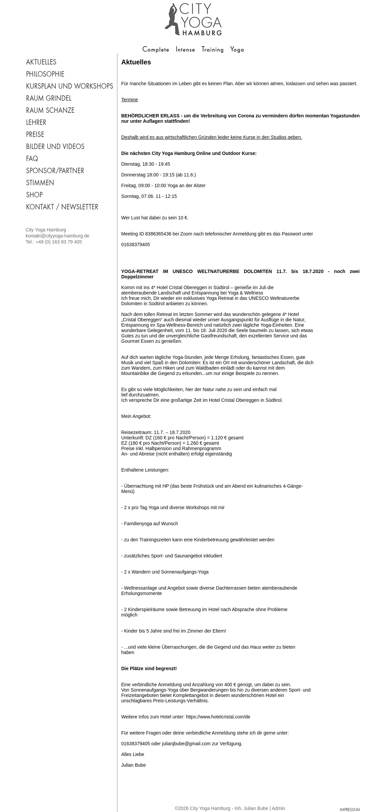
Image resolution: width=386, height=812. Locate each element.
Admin (278, 808)
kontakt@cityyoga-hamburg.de (58, 235)
